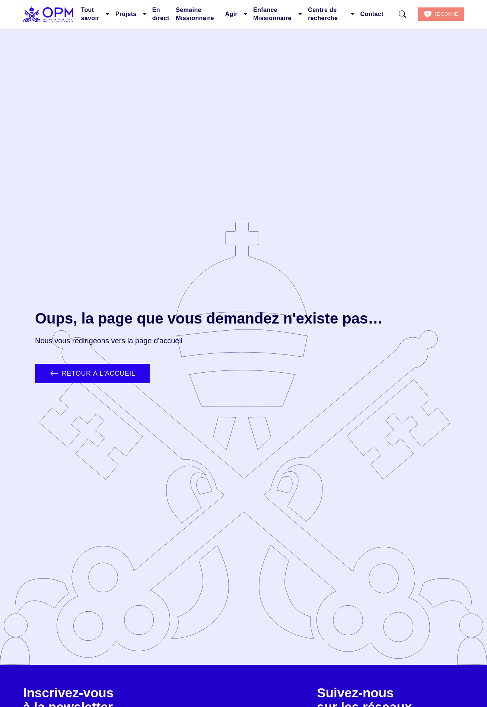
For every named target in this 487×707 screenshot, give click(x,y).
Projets (126, 14)
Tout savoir (90, 14)
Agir (231, 14)
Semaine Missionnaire (195, 14)
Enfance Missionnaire (272, 14)
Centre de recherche (323, 14)
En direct (160, 14)
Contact (371, 14)
